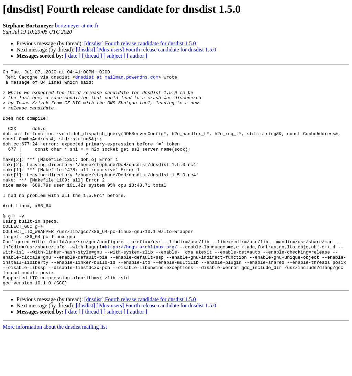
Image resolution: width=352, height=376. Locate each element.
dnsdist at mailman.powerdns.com (116, 79)
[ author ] (137, 56)
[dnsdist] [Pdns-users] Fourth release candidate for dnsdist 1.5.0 (146, 49)
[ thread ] (92, 56)
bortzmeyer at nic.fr (77, 25)
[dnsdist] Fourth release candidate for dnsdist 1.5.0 (140, 43)
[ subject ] (114, 56)
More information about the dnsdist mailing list (55, 370)
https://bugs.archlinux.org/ (140, 283)
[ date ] (72, 56)
